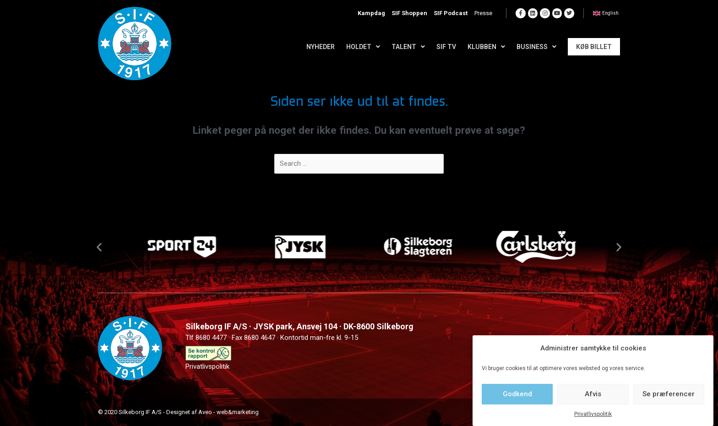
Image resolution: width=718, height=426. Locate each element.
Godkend (517, 394)
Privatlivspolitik (593, 414)
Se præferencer (668, 394)
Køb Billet (594, 46)
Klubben (486, 46)
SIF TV (446, 46)
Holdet (363, 46)
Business (536, 46)
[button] (99, 246)
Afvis (593, 394)
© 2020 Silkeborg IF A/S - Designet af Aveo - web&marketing (178, 412)
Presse (485, 13)
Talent (408, 46)
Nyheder (320, 46)
